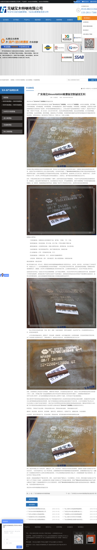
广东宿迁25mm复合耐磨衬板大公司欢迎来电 (74, 511)
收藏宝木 (77, 1)
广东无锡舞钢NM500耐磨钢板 (41, 493)
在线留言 (70, 20)
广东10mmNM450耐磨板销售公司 (36, 511)
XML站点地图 (36, 542)
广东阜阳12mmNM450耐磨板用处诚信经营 (83, 493)
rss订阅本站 (59, 542)
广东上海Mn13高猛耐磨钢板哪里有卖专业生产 (74, 509)
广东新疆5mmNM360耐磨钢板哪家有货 (74, 514)
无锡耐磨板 (37, 80)
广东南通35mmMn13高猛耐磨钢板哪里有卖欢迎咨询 (37, 517)
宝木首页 (6, 20)
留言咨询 (86, 1)
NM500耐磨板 (17, 105)
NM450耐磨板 (7, 105)
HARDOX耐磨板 (20, 80)
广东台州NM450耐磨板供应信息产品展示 (37, 509)
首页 (84, 88)
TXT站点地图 (52, 542)
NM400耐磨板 (17, 101)
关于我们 (16, 20)
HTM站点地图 (44, 542)
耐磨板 (12, 80)
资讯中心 (48, 20)
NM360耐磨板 (7, 101)
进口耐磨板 (29, 80)
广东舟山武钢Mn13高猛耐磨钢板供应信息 (37, 514)
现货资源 (38, 20)
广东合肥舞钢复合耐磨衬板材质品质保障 (74, 519)
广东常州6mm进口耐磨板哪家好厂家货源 (37, 519)
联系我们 (94, 1)
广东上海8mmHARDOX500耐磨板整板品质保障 (74, 517)
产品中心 (27, 20)
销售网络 (59, 20)
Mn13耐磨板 (8, 131)
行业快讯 (94, 88)
